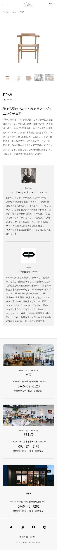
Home (5, 12)
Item (14, 12)
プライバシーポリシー (28, 537)
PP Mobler (7, 100)
